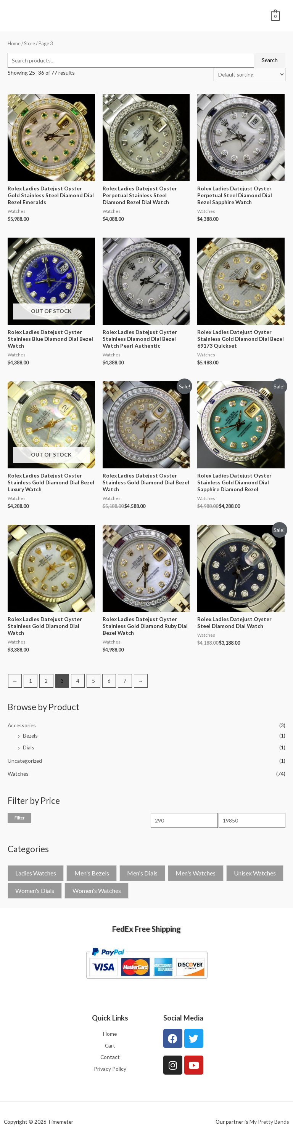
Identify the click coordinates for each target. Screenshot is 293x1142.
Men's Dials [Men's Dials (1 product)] (142, 873)
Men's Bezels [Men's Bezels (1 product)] (91, 873)
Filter (19, 817)
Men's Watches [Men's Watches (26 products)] (195, 873)
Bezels (30, 735)
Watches (18, 773)
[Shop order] (249, 74)
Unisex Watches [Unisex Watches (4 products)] (255, 873)
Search (270, 60)
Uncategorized (25, 760)
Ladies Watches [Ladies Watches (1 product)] (35, 873)
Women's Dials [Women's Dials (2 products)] (34, 890)
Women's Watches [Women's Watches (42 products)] (96, 890)
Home (14, 43)
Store (29, 43)
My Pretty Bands (269, 1121)
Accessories (22, 725)
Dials (28, 747)
